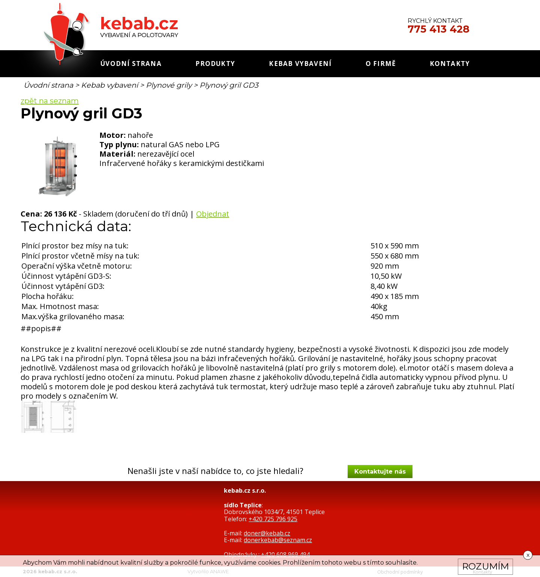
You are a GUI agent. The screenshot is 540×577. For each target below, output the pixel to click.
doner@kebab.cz (267, 533)
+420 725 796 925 (273, 519)
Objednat (212, 214)
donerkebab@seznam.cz (278, 540)
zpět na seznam (50, 100)
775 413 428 (439, 29)
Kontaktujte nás (380, 471)
